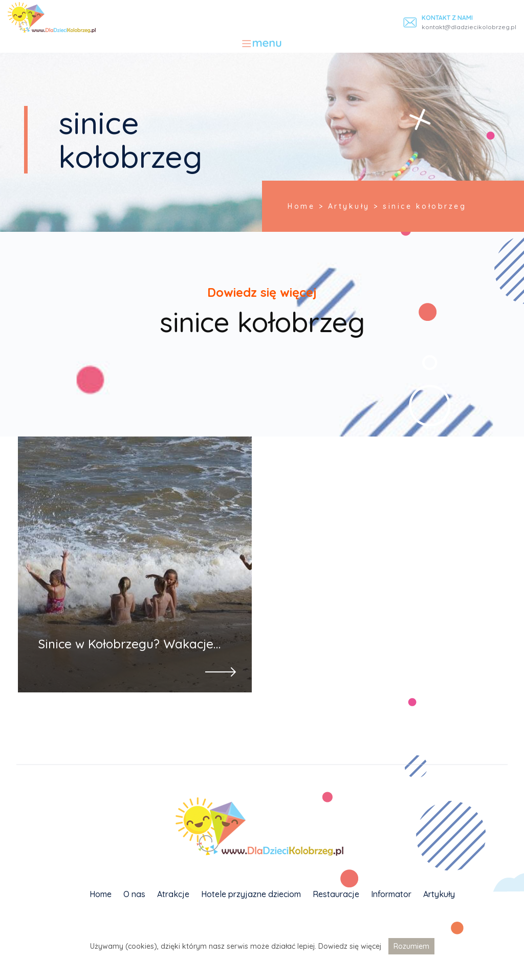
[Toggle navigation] (262, 43)
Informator (391, 894)
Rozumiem (411, 946)
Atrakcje (173, 894)
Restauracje (336, 894)
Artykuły (439, 894)
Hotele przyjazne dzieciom (251, 894)
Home (101, 894)
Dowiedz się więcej (349, 946)
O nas (134, 894)
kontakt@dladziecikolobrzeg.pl (469, 27)
